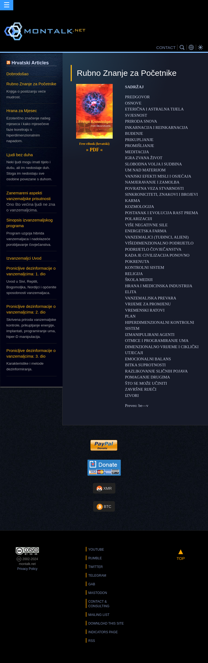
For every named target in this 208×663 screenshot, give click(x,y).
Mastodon (97, 593)
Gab (91, 584)
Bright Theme (201, 47)
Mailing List (98, 615)
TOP (181, 554)
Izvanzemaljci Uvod (23, 258)
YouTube (96, 549)
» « (94, 149)
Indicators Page (103, 632)
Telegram (97, 575)
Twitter (95, 567)
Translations (192, 47)
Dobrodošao (17, 73)
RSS (91, 641)
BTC (104, 507)
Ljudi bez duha (19, 154)
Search (183, 47)
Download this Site (106, 623)
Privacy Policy (27, 569)
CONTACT (166, 47)
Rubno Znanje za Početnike (31, 83)
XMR (104, 489)
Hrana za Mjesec (21, 110)
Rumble (95, 558)
